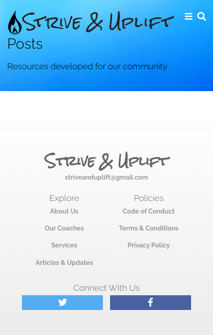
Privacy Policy (149, 245)
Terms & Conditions (149, 228)
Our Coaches (64, 228)
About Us (64, 211)
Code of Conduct (149, 211)
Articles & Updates (64, 262)
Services (64, 245)
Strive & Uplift (106, 161)
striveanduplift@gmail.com (106, 177)
